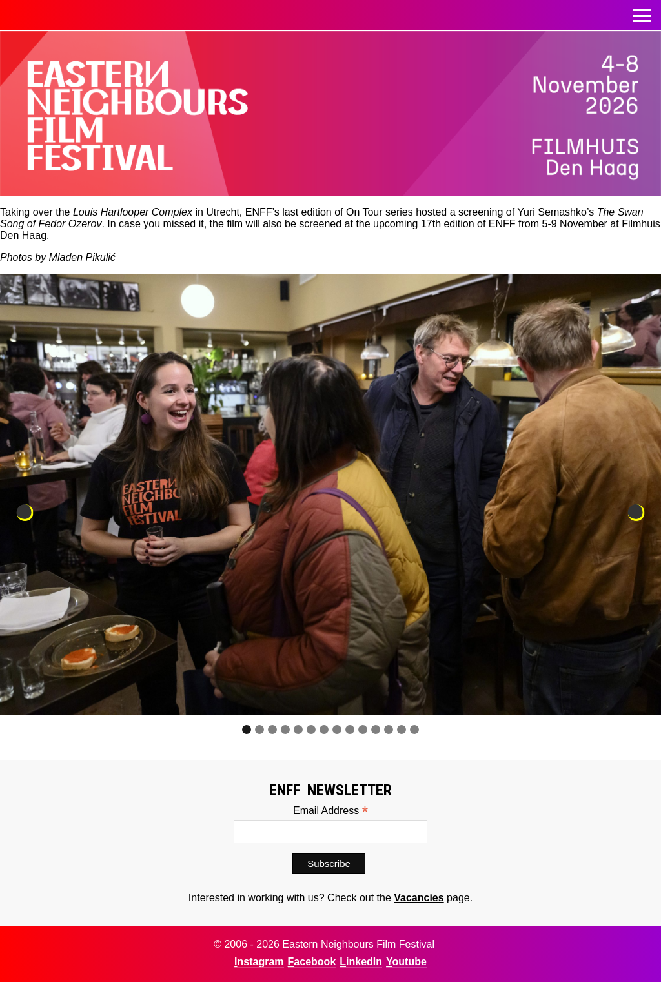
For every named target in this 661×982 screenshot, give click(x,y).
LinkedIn (361, 961)
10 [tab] (362, 729)
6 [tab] (311, 729)
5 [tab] (298, 729)
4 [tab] (285, 729)
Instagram (258, 961)
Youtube (406, 961)
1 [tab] (246, 729)
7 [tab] (324, 729)
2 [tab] (259, 729)
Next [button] (635, 512)
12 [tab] (388, 729)
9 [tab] (349, 729)
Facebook (312, 961)
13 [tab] (401, 729)
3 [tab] (272, 729)
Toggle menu (642, 11)
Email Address (330, 810)
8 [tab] (336, 729)
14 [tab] (414, 729)
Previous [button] (25, 512)
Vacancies (418, 897)
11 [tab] (375, 729)
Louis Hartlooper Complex (132, 212)
